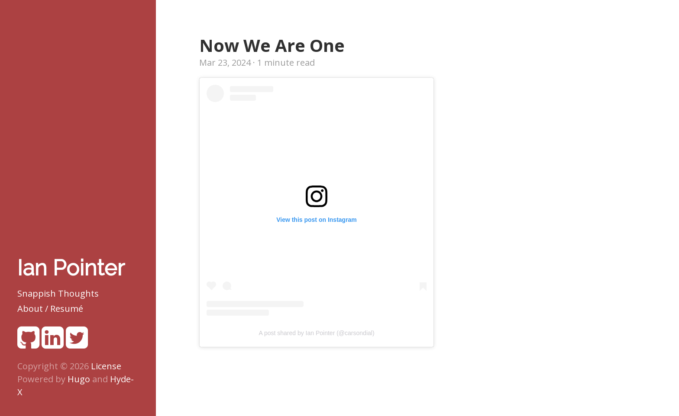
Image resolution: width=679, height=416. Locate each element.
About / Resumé (50, 308)
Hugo (79, 379)
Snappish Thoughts (58, 293)
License (106, 366)
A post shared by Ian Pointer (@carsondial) (316, 333)
